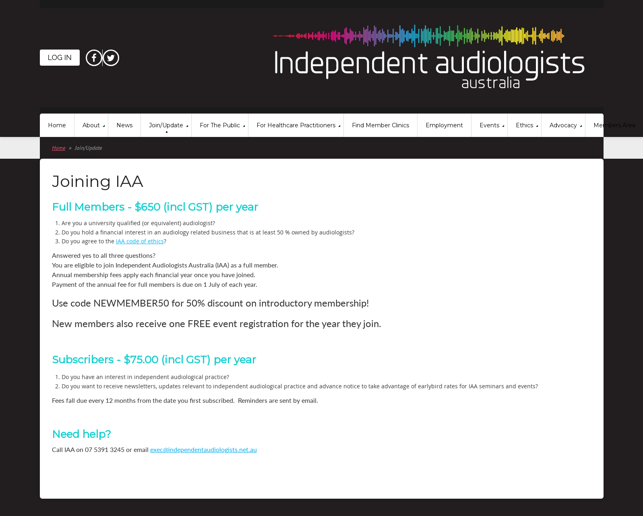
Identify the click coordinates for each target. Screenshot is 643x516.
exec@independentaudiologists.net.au (203, 449)
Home (58, 147)
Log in (60, 57)
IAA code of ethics (140, 241)
